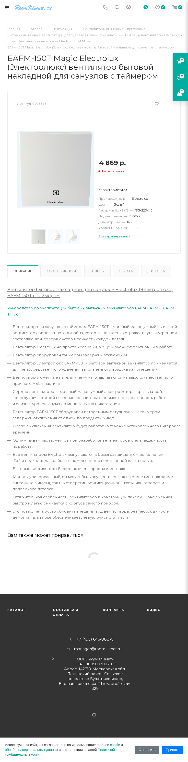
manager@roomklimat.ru (97, 648)
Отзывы (98, 271)
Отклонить (147, 750)
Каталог (16, 610)
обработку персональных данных (31, 750)
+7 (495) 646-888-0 (95, 639)
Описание (22, 271)
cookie (115, 745)
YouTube (94, 715)
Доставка (156, 271)
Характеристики (61, 271)
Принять (172, 750)
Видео (154, 610)
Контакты (114, 610)
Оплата (126, 271)
